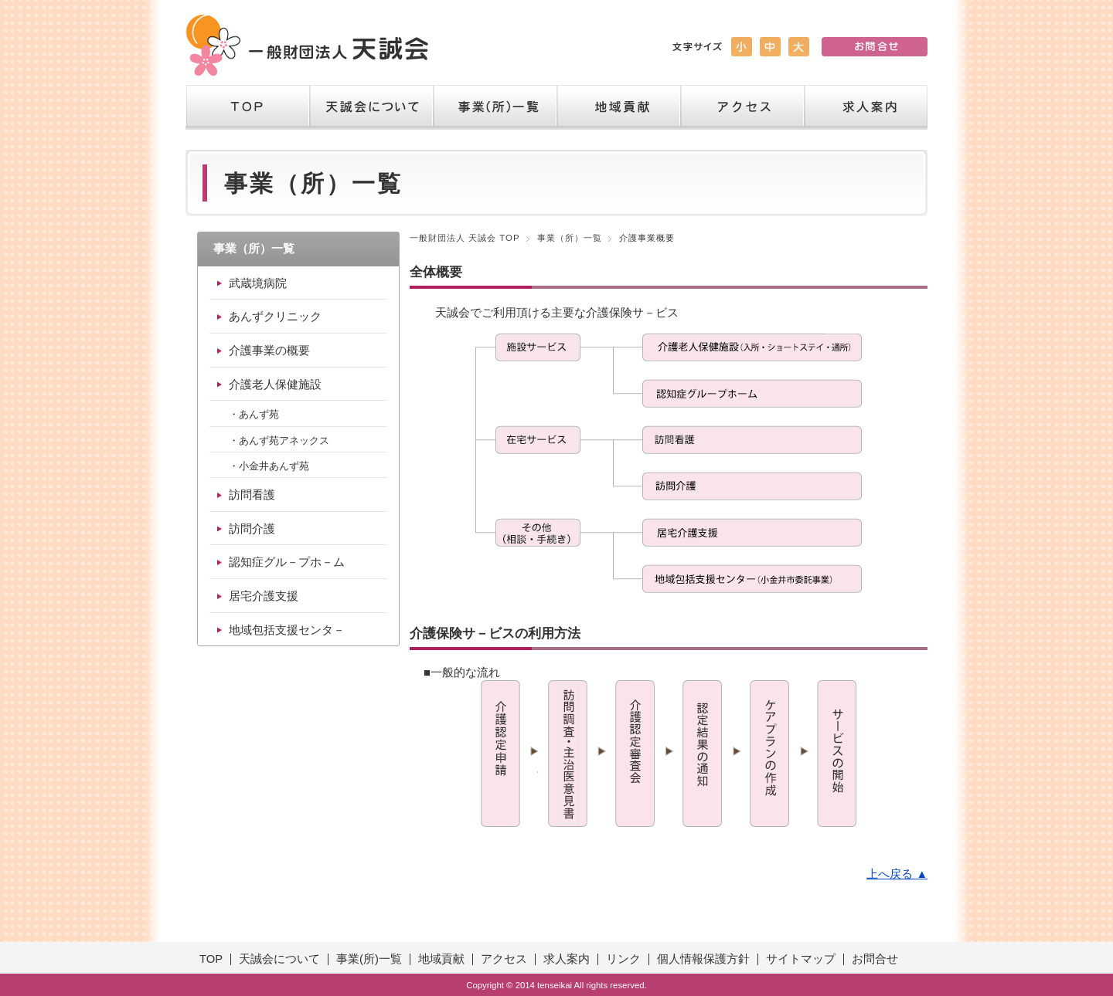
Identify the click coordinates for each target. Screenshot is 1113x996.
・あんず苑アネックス (279, 440)
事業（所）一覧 (494, 107)
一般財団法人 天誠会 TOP (465, 237)
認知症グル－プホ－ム (287, 562)
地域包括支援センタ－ (287, 630)
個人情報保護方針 (703, 959)
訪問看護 (252, 495)
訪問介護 (252, 529)
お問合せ (875, 959)
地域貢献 (618, 107)
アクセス (742, 107)
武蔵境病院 (258, 283)
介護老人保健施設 (275, 384)
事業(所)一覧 (369, 959)
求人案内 (866, 107)
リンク (623, 959)
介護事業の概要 (269, 350)
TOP (247, 107)
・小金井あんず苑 (269, 466)
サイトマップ (801, 959)
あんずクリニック (275, 316)
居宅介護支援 (263, 596)
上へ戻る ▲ (897, 874)
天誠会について (371, 107)
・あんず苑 (254, 414)
